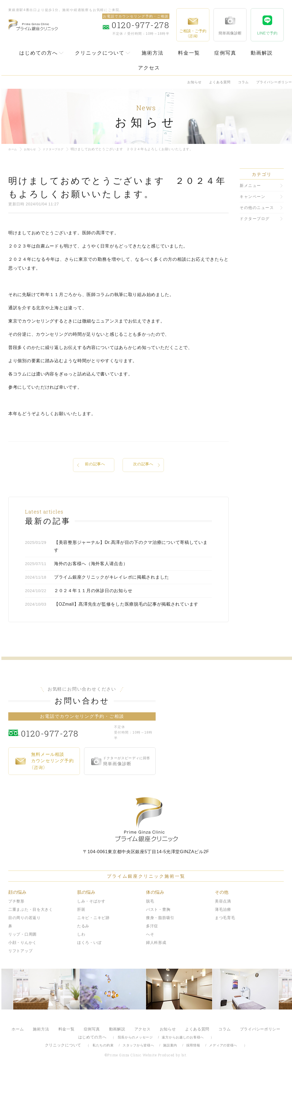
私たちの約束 (103, 1066)
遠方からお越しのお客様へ (183, 1058)
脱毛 (150, 921)
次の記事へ (143, 465)
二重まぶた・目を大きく (30, 930)
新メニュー (250, 185)
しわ (81, 954)
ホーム (13, 149)
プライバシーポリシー (274, 82)
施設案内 (170, 1066)
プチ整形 (16, 921)
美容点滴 (223, 921)
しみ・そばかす (91, 921)
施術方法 (153, 53)
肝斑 (81, 930)
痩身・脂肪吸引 (160, 938)
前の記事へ (95, 465)
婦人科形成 (156, 963)
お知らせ (194, 82)
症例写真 (225, 53)
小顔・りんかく (22, 963)
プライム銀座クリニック (146, 840)
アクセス (149, 68)
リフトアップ (20, 971)
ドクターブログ (59, 149)
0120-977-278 (66, 753)
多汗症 (152, 946)
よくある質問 (220, 82)
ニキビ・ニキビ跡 (93, 938)
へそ (150, 954)
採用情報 (193, 1066)
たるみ (83, 946)
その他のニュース (257, 207)
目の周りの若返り (24, 938)
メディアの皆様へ (223, 1066)
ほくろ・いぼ (89, 963)
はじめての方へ (38, 53)
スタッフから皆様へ (138, 1066)
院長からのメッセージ (135, 1058)
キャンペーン (252, 196)
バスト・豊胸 (158, 930)
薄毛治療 (223, 930)
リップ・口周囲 (22, 954)
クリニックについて (100, 53)
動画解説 (262, 53)
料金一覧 (189, 53)
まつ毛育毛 (225, 938)
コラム (243, 82)
